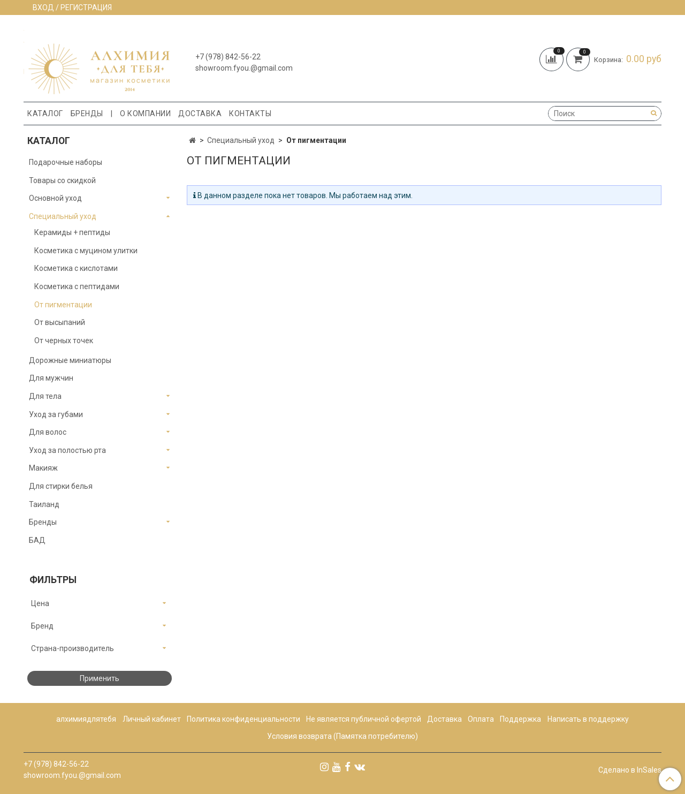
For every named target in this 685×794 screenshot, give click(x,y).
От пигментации (63, 304)
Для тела (45, 396)
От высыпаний (59, 322)
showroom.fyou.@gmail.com (244, 68)
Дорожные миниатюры (70, 360)
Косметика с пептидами (76, 286)
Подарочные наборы (65, 162)
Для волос (47, 432)
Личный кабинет (152, 719)
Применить (99, 678)
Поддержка (520, 719)
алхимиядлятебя (86, 719)
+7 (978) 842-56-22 (228, 56)
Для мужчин (51, 378)
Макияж (43, 468)
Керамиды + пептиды (72, 232)
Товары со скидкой (62, 180)
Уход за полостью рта (67, 450)
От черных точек (63, 340)
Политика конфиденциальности (243, 719)
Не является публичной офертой (363, 719)
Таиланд (44, 504)
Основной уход (55, 198)
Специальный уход (241, 140)
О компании (145, 113)
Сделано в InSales (629, 770)
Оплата (481, 719)
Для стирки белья (61, 486)
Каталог (45, 113)
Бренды (87, 113)
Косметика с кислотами (76, 268)
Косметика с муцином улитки (86, 250)
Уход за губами (56, 414)
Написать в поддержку (588, 719)
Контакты (250, 113)
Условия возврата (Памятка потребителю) (342, 736)
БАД (37, 540)
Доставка (200, 113)
